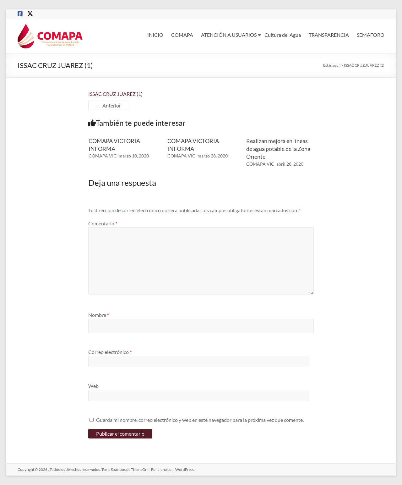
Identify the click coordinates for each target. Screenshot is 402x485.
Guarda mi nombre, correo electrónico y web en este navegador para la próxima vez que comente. (200, 420)
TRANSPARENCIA (329, 35)
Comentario (102, 223)
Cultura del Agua (282, 35)
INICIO (155, 35)
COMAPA (182, 35)
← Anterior (108, 105)
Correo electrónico (110, 352)
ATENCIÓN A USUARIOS (229, 35)
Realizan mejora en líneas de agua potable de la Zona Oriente (278, 148)
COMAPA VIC (103, 155)
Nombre (98, 315)
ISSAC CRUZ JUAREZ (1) (115, 94)
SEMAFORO (370, 35)
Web (93, 386)
